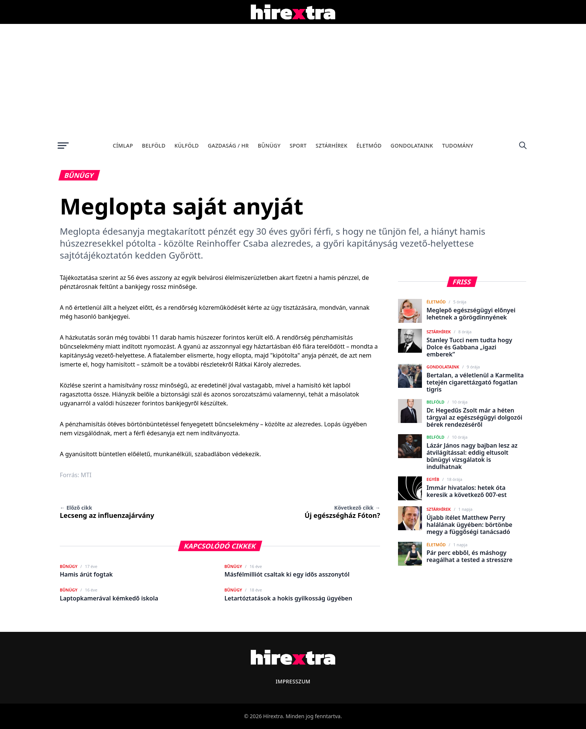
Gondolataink (412, 145)
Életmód (369, 145)
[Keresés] (522, 145)
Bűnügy (269, 145)
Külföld (187, 145)
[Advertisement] (293, 80)
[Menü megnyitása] (63, 145)
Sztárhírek (332, 145)
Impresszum (292, 681)
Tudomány (457, 145)
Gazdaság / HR (228, 145)
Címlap (123, 145)
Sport (298, 145)
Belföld (154, 145)
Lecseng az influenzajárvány (107, 512)
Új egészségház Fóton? (342, 512)
